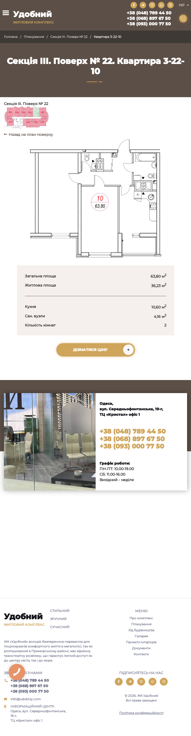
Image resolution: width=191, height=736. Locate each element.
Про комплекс (141, 618)
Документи (141, 648)
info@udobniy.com (25, 699)
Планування (34, 37)
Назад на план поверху (31, 134)
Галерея (141, 636)
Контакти (141, 654)
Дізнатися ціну (90, 349)
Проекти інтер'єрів (141, 642)
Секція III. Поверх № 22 (69, 37)
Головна (11, 37)
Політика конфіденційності (141, 713)
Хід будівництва (141, 630)
